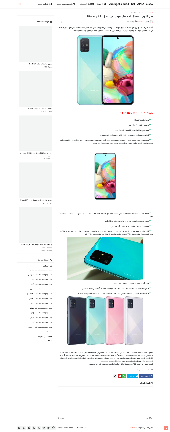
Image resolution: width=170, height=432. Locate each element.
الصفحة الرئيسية (147, 12)
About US (72, 428)
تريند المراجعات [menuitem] (45, 4)
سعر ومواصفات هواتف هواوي (41, 317)
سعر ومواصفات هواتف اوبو (42, 279)
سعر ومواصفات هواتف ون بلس (40, 327)
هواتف (50, 340)
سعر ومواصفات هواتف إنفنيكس (40, 275)
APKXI (133, 428)
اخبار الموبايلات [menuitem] (86, 4)
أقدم (61, 418)
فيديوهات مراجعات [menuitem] (66, 4)
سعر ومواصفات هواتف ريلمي (41, 289)
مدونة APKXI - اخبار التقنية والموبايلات (131, 3)
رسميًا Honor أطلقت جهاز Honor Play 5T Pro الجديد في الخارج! (36, 246)
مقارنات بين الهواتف (45, 336)
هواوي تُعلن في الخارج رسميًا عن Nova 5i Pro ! (36, 200)
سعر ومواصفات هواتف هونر (41, 322)
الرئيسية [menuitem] (101, 4)
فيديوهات (48, 332)
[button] (20, 4)
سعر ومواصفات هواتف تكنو (41, 284)
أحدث (149, 418)
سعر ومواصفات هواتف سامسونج (39, 294)
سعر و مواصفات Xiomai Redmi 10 (40, 108)
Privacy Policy (62, 428)
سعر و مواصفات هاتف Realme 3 (40, 64)
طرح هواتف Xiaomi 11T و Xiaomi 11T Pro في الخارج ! (36, 154)
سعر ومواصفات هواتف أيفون (41, 270)
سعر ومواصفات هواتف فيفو (41, 303)
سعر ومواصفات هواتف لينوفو (41, 308)
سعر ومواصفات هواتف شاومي (40, 298)
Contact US (81, 428)
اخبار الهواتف (135, 12)
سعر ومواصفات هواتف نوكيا (41, 313)
